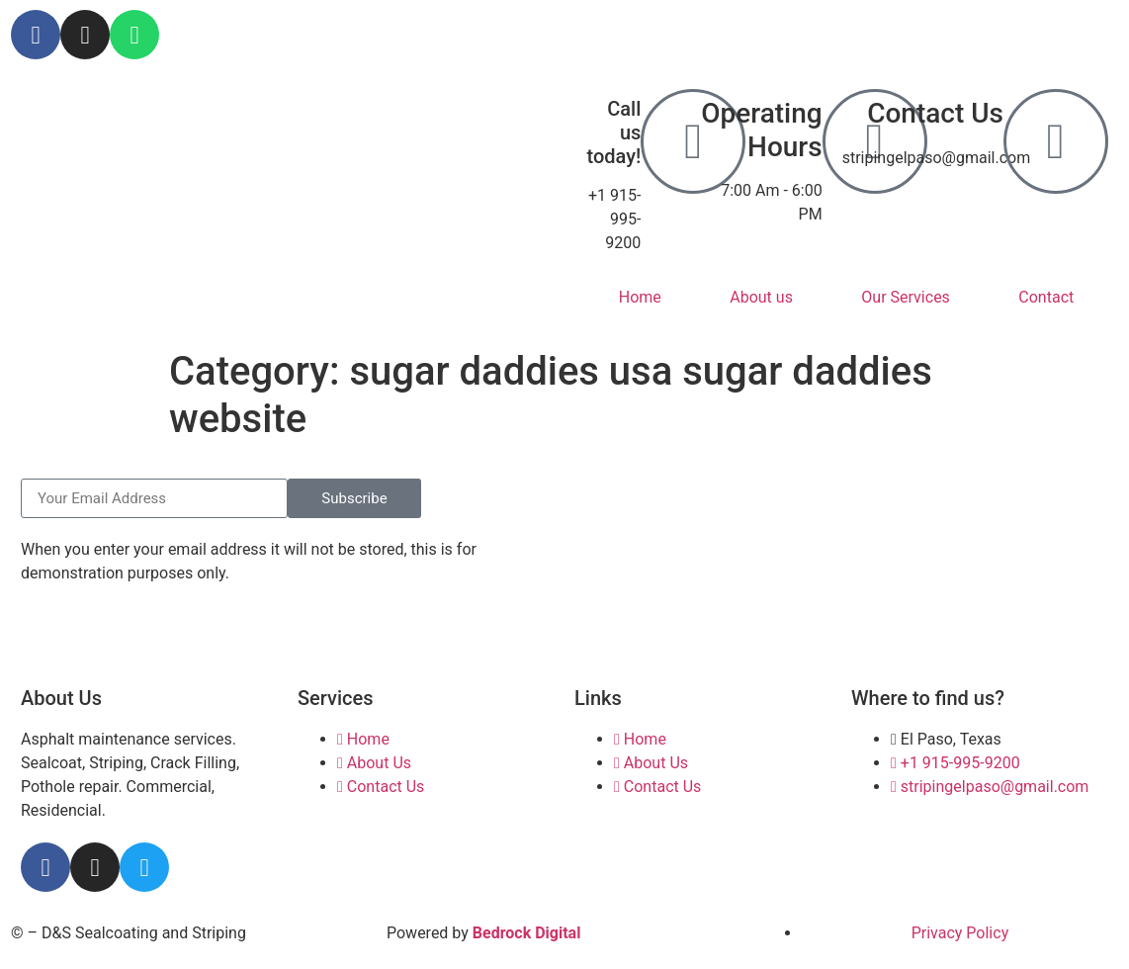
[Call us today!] (693, 141)
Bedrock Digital (527, 933)
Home (640, 297)
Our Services (905, 297)
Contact (1046, 297)
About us (761, 297)
